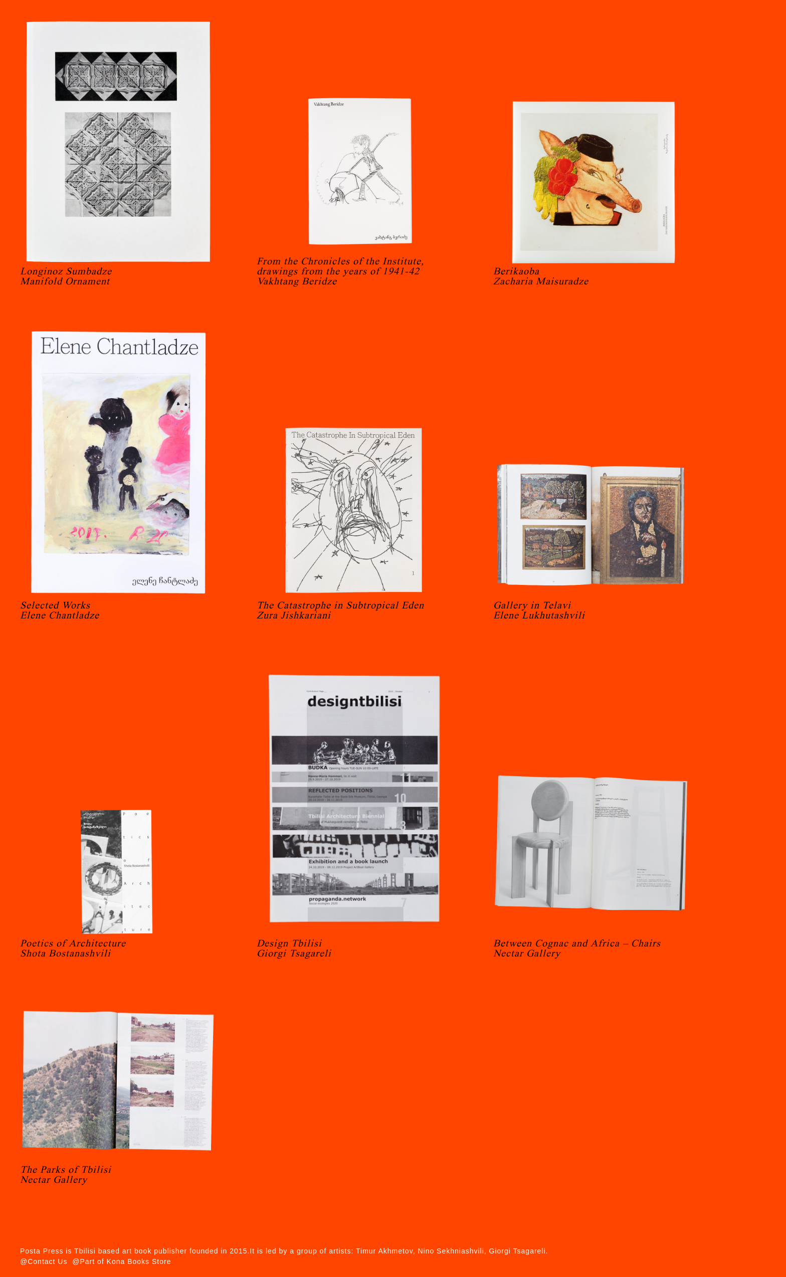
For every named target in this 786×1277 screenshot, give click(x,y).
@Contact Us (43, 1261)
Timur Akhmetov (384, 1251)
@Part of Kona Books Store (121, 1261)
